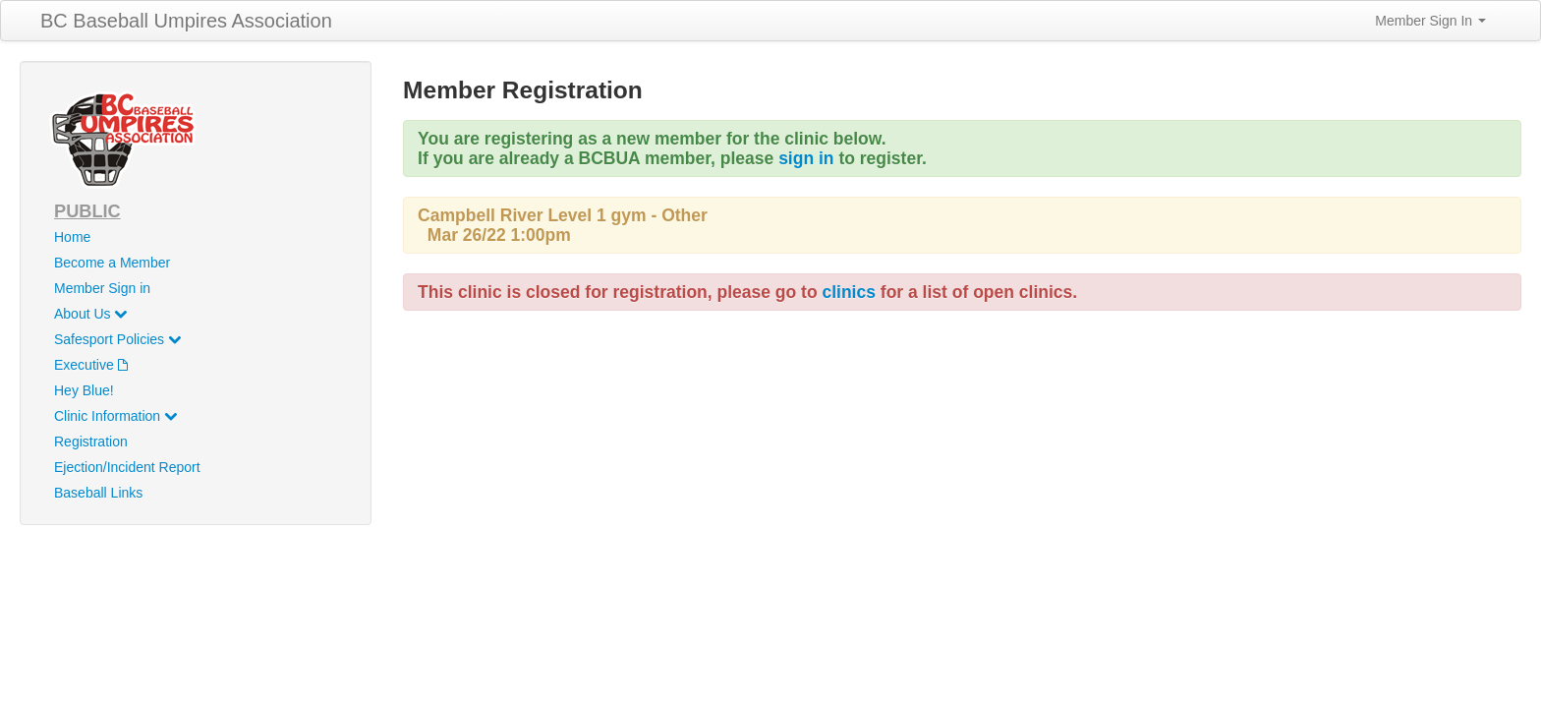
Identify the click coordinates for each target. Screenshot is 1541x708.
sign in (805, 158)
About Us (90, 314)
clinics (848, 292)
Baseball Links (98, 493)
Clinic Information (115, 416)
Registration (91, 441)
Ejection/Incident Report (127, 467)
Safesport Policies (117, 339)
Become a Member (112, 262)
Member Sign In (1430, 21)
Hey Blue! (84, 390)
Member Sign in (102, 288)
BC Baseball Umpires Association (186, 20)
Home (72, 237)
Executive (91, 365)
